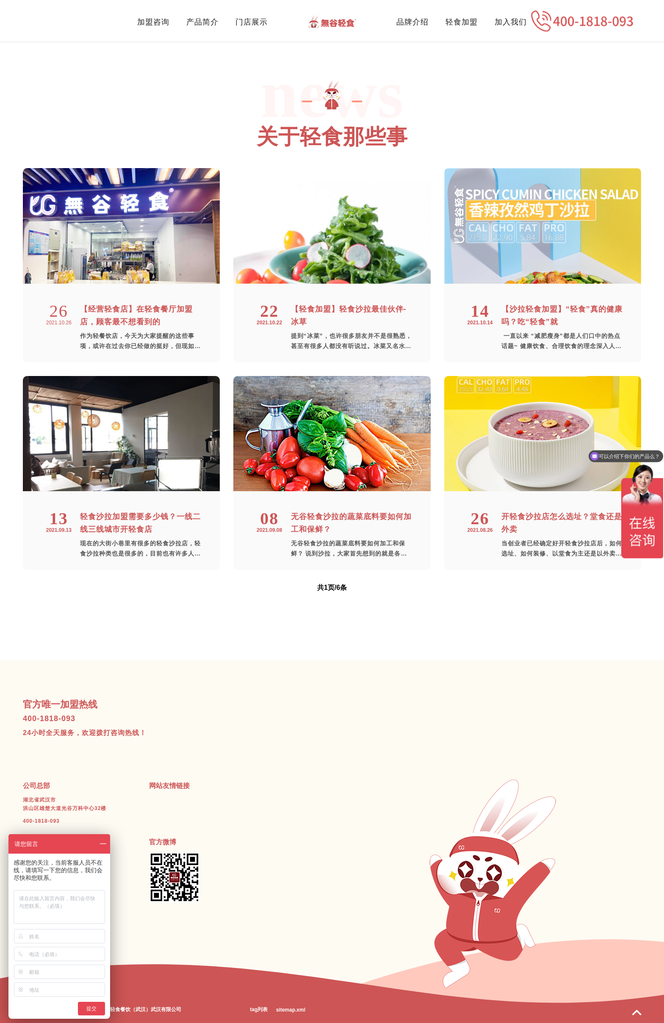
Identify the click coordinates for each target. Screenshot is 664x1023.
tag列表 (259, 1009)
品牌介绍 (412, 22)
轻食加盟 (461, 22)
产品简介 (202, 22)
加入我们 (511, 22)
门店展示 (251, 22)
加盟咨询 (153, 22)
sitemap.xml (290, 1010)
